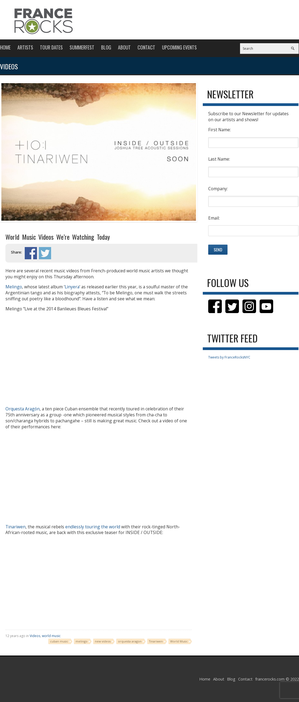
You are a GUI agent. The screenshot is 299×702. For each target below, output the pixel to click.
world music (51, 636)
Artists (25, 47)
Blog (106, 47)
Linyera (72, 287)
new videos (103, 641)
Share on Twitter (45, 253)
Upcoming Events (179, 47)
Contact (146, 47)
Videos (35, 636)
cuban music (59, 641)
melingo (82, 641)
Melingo (13, 287)
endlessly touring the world (92, 527)
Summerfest (82, 47)
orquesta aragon (130, 641)
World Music (179, 641)
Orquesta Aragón (22, 409)
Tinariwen (15, 527)
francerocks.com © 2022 (277, 679)
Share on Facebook (31, 253)
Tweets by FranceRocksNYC (229, 357)
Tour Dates (51, 47)
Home (5, 47)
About (124, 47)
